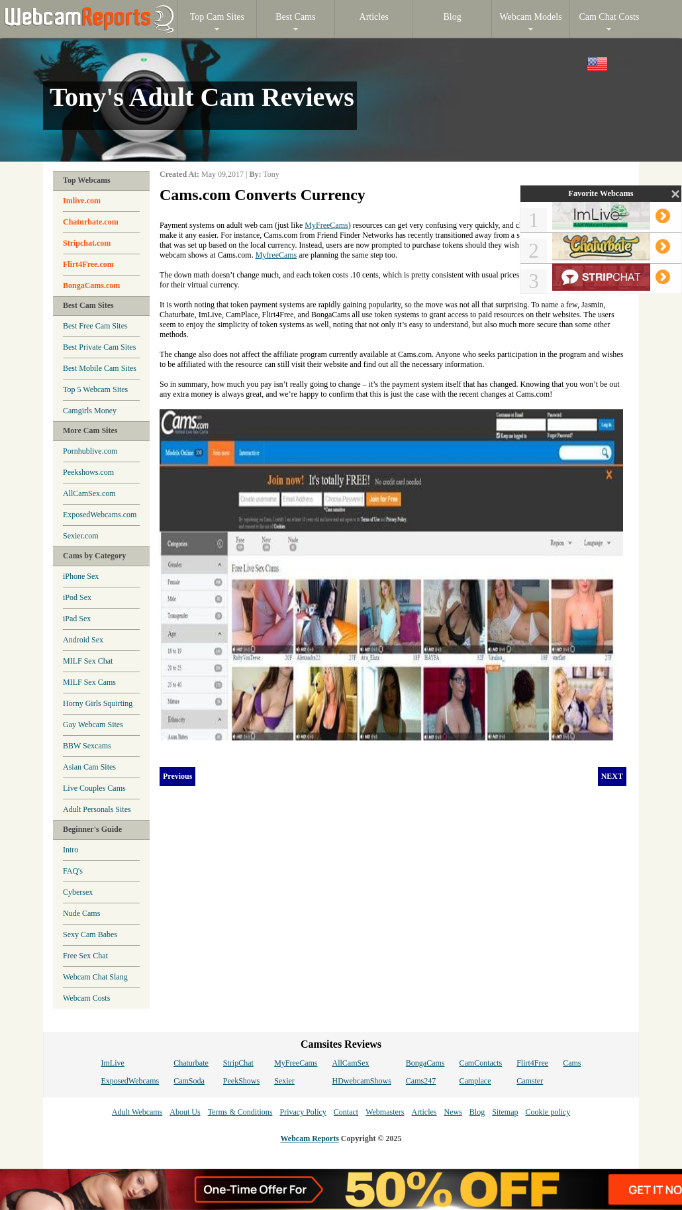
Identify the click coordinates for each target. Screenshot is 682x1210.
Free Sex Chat (85, 955)
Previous (177, 776)
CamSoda (189, 1080)
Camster (529, 1080)
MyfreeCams (276, 255)
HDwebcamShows (361, 1080)
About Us (185, 1112)
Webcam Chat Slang (95, 977)
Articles (423, 1112)
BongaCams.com (91, 285)
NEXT (612, 776)
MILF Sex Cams (89, 682)
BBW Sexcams (87, 745)
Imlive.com (82, 200)
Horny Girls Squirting (97, 703)
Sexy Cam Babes (90, 934)
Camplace (475, 1080)
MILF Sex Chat (88, 661)
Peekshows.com (88, 472)
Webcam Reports (310, 1138)
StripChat (238, 1063)
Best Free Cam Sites (95, 325)
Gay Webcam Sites (93, 724)
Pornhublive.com (90, 451)
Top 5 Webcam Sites (95, 389)
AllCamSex (350, 1063)
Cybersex (78, 892)
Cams (572, 1063)
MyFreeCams (326, 225)
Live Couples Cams (94, 788)
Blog (477, 1112)
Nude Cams (81, 913)
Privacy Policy (302, 1112)
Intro (70, 849)
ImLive (112, 1063)
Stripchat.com (87, 243)
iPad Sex (77, 618)
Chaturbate (191, 1063)
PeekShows (241, 1080)
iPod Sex (77, 597)
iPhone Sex (81, 576)
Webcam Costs (86, 998)
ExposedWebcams (130, 1080)
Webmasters (384, 1112)
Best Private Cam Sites (99, 347)
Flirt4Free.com (88, 264)
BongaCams (425, 1063)
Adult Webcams (137, 1112)
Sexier (284, 1080)
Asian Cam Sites (89, 767)
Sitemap (505, 1112)
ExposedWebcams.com (99, 514)
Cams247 (421, 1080)
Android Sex (83, 639)
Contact (346, 1112)
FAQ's (73, 871)
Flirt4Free (532, 1063)
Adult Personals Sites (97, 809)
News (453, 1112)
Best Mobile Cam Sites (99, 368)
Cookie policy (547, 1112)
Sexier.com (81, 535)
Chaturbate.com (91, 222)
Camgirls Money (90, 410)
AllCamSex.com (89, 493)
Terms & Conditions (240, 1112)
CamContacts (481, 1063)
